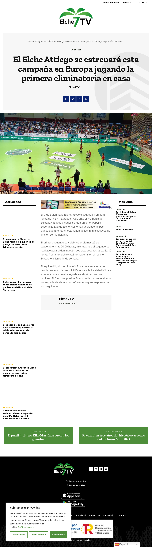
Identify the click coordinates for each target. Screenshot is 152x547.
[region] (38, 522)
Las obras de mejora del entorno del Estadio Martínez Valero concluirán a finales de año (126, 243)
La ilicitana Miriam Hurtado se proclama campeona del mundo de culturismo (126, 216)
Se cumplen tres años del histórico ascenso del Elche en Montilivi (113, 437)
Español (121, 544)
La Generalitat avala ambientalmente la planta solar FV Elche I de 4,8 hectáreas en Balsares (18, 414)
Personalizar (18, 534)
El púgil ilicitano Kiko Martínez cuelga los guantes (38, 437)
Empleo (119, 227)
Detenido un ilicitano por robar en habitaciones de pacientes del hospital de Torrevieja (17, 286)
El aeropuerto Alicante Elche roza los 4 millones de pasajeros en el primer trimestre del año (19, 371)
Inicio (31, 41)
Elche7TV (74, 87)
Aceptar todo (58, 534)
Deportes (41, 41)
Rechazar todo (38, 534)
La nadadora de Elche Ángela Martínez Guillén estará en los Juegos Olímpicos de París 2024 (126, 259)
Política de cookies (26, 527)
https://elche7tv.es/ (67, 303)
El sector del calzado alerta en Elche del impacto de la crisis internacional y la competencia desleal (18, 328)
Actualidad (8, 236)
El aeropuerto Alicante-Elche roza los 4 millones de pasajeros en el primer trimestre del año (19, 243)
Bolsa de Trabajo (124, 229)
